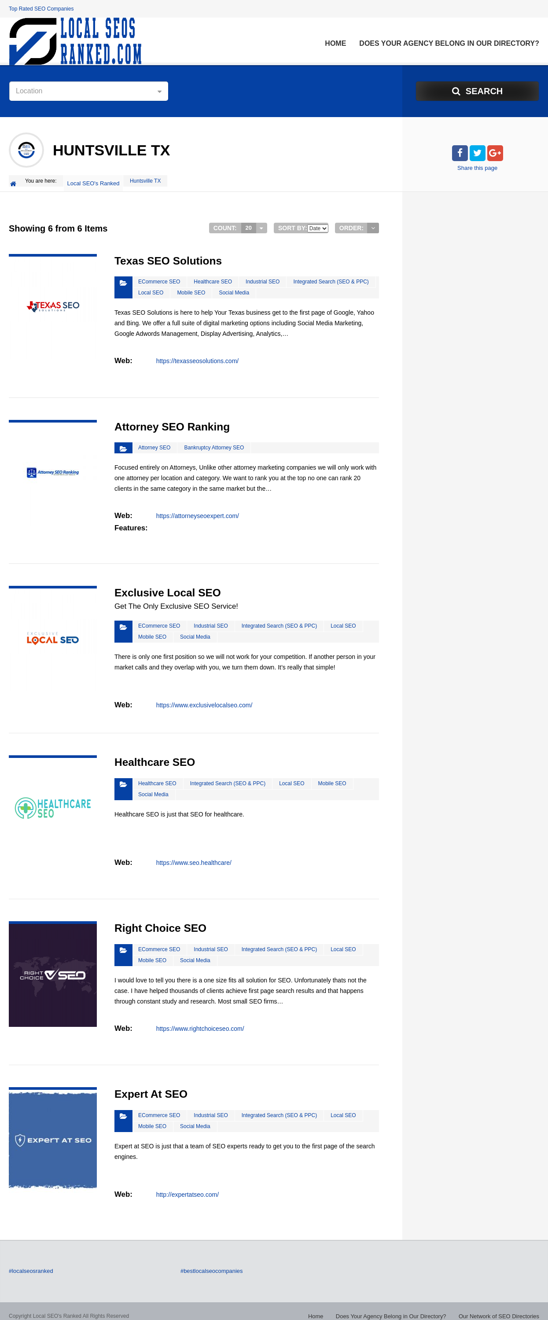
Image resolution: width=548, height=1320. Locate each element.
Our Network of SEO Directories (501, 1307)
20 (249, 223)
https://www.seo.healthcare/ (193, 852)
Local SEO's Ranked (94, 181)
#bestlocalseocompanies (209, 1262)
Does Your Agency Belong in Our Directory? (449, 43)
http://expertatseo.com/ (187, 1184)
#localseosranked (29, 1262)
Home (335, 43)
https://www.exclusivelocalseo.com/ (204, 697)
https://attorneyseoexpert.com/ (197, 509)
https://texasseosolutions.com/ (197, 354)
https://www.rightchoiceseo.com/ (200, 1018)
